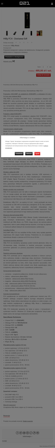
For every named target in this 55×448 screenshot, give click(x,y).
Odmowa (29, 153)
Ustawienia (19, 153)
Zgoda (37, 153)
